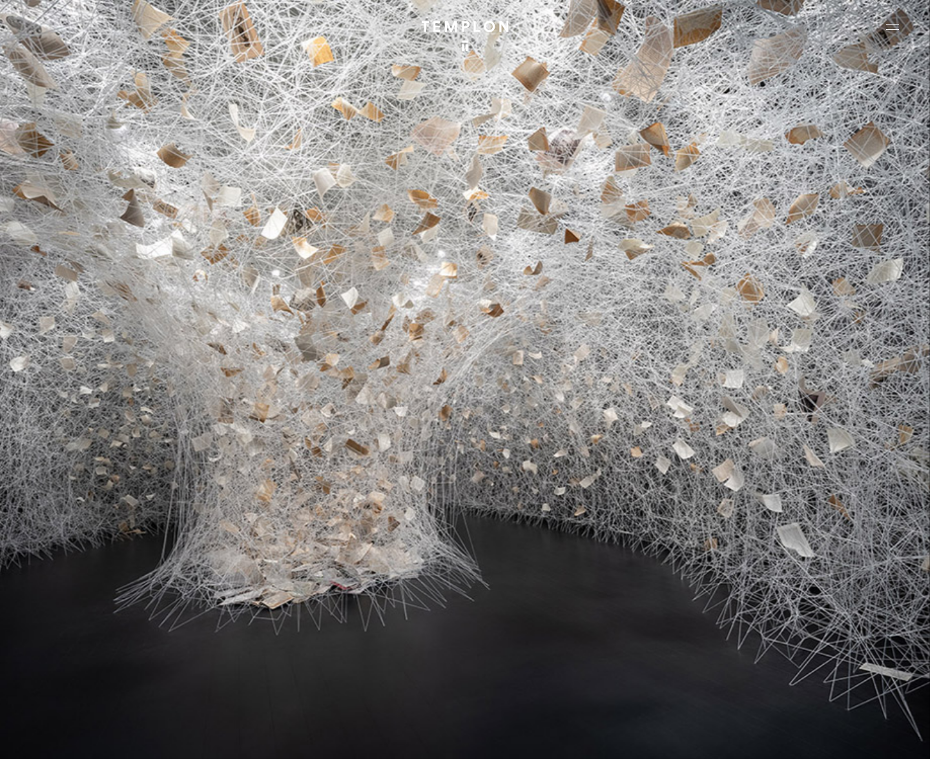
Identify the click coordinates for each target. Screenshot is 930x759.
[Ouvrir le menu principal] (892, 26)
